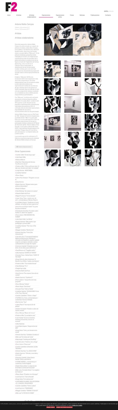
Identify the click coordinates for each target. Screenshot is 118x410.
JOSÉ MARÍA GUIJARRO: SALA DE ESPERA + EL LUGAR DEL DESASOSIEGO (27, 382)
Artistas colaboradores (31, 16)
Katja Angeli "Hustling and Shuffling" (26, 339)
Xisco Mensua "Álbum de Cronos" (25, 313)
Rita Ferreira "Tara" (21, 302)
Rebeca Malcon (20, 160)
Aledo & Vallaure (20, 188)
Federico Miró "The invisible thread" (26, 263)
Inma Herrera (20, 182)
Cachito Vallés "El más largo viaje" (25, 155)
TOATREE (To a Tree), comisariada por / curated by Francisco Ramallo (26, 299)
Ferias (72, 15)
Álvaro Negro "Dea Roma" (23, 286)
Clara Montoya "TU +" (22, 266)
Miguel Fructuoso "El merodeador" (26, 196)
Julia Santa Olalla (21, 157)
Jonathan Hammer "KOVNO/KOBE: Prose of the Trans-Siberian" (27, 292)
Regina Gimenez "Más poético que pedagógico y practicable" (25, 222)
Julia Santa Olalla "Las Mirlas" (24, 219)
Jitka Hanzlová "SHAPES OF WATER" (26, 253)
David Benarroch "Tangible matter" (26, 250)
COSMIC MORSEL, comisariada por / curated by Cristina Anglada (26, 362)
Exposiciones (46, 15)
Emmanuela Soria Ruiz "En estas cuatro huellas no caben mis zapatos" (26, 211)
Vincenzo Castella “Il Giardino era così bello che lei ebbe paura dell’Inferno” (26, 247)
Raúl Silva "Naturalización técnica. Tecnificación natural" (25, 163)
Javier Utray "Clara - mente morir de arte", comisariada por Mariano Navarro (26, 199)
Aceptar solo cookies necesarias (64, 407)
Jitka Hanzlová (20, 324)
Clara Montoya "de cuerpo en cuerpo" (27, 191)
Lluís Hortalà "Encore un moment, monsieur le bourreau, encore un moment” (25, 319)
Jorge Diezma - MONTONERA (24, 170)
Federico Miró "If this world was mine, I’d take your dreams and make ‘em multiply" (27, 167)
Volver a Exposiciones (23, 147)
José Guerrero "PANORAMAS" (24, 388)
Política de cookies (77, 405)
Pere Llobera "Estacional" (23, 344)
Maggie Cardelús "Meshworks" (25, 230)
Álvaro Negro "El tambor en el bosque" (27, 374)
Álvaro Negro (20, 175)
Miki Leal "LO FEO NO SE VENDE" (25, 393)
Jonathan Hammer (21, 173)
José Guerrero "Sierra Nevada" (25, 377)
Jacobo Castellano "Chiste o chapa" (26, 295)
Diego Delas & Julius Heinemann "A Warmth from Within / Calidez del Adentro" (27, 260)
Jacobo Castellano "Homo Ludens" (26, 386)
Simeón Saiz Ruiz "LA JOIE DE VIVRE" (26, 351)
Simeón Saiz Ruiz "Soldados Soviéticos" (27, 334)
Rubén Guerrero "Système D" (24, 277)
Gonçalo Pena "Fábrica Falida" (24, 289)
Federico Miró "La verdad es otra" (25, 315)
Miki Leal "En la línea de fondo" (24, 337)
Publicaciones (95, 15)
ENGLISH (111, 11)
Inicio (8, 15)
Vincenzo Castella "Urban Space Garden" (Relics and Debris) (25, 358)
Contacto (108, 15)
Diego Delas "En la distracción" (24, 379)
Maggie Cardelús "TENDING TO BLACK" (27, 390)
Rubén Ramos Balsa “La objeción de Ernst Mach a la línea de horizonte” (26, 367)
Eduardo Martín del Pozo (23, 193)
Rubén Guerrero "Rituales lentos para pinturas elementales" (26, 185)
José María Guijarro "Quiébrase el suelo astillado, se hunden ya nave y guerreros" (27, 203)
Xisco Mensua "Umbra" (22, 284)
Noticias (82, 15)
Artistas (18, 15)
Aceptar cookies (50, 407)
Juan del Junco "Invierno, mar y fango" (27, 342)
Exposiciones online (60, 16)
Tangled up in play (21, 268)
